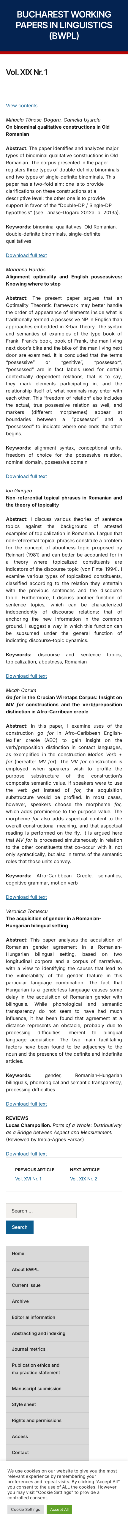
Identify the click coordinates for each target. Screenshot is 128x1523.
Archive (20, 1301)
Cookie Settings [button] (25, 1509)
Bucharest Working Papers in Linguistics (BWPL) (64, 25)
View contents (21, 105)
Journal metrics (28, 1349)
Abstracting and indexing (38, 1333)
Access (20, 1436)
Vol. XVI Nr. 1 (28, 1179)
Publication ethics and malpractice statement (36, 1368)
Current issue (26, 1285)
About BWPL (25, 1269)
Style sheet (24, 1404)
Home (18, 1253)
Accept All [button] (59, 1509)
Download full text (26, 255)
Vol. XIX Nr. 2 (83, 1179)
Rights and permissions (36, 1420)
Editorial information (33, 1317)
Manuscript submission (36, 1388)
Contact (20, 1452)
